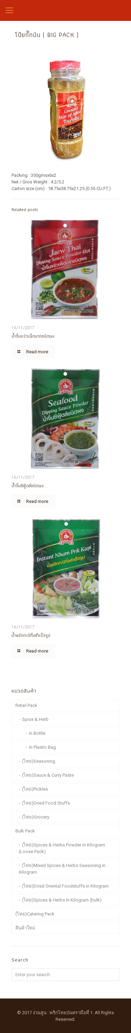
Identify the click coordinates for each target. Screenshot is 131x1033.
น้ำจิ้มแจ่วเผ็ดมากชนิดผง (33, 336)
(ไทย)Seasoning (38, 761)
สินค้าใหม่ (25, 927)
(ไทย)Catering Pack (34, 914)
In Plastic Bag (42, 747)
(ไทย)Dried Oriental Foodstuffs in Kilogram (65, 886)
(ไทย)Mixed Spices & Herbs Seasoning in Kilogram (62, 869)
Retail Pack (26, 705)
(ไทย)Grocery (35, 817)
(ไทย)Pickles (35, 789)
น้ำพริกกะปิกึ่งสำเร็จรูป (31, 635)
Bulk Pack (25, 831)
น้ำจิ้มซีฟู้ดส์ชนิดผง (28, 485)
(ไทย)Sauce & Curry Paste (48, 775)
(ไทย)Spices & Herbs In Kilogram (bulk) (62, 900)
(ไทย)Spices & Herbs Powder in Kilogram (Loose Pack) (62, 848)
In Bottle (37, 733)
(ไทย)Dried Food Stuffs (46, 803)
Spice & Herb (35, 719)
